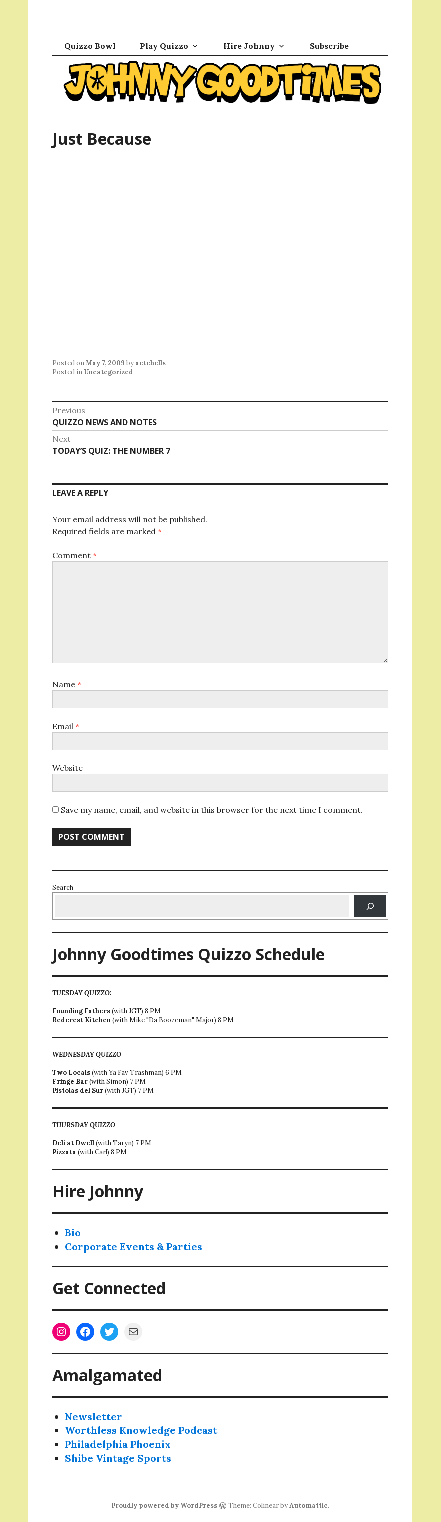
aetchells (151, 363)
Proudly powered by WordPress (165, 1505)
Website (67, 768)
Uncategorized (109, 372)
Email (66, 726)
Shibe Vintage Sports (118, 1458)
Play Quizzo (164, 46)
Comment (74, 555)
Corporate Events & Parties (133, 1246)
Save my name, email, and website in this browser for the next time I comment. (212, 810)
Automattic (309, 1505)
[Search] (370, 906)
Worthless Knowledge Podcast (141, 1430)
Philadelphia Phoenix (118, 1444)
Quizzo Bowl (90, 46)
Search (63, 887)
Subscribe (329, 46)
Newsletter (93, 1416)
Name (67, 684)
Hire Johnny (249, 46)
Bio (73, 1232)
